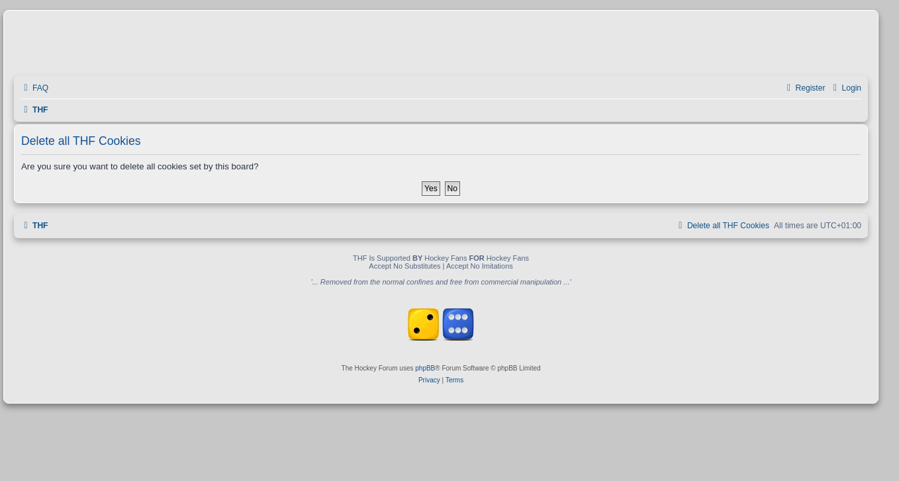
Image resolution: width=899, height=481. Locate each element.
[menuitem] (34, 88)
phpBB (425, 368)
